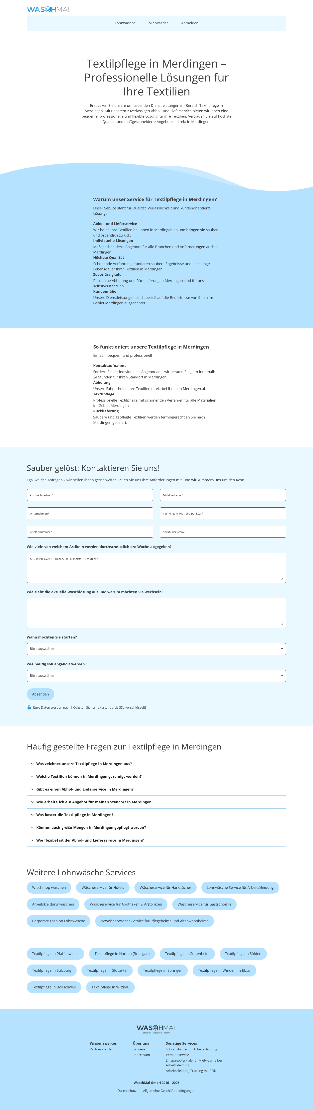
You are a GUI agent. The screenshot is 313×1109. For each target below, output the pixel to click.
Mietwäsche (158, 23)
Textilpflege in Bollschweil (54, 987)
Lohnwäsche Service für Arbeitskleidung (240, 887)
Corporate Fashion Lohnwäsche (58, 920)
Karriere (139, 1049)
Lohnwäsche (125, 23)
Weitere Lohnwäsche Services (81, 872)
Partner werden (102, 1049)
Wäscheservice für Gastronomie (204, 904)
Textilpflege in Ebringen (162, 970)
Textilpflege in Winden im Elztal (224, 970)
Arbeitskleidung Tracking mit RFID (191, 1071)
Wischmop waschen (49, 887)
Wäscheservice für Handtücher (165, 887)
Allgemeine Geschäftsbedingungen (169, 1090)
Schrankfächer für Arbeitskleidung (191, 1049)
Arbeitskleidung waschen (53, 904)
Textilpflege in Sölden (243, 953)
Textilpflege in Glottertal (107, 970)
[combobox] (223, 513)
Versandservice (177, 1055)
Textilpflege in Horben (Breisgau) (122, 953)
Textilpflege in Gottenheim (187, 953)
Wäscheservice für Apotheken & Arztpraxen (126, 904)
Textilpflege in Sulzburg (51, 970)
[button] (156, 763)
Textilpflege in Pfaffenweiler (55, 953)
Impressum (141, 1055)
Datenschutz (127, 1090)
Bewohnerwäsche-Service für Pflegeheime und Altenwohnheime (155, 920)
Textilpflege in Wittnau (110, 987)
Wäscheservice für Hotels (103, 887)
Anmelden (189, 23)
